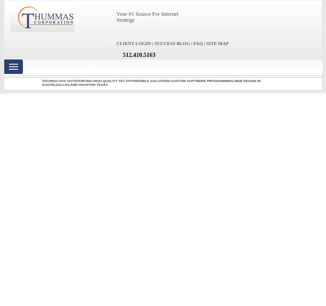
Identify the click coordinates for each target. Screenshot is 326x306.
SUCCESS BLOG (172, 43)
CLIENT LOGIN (133, 43)
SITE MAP (217, 43)
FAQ (199, 43)
